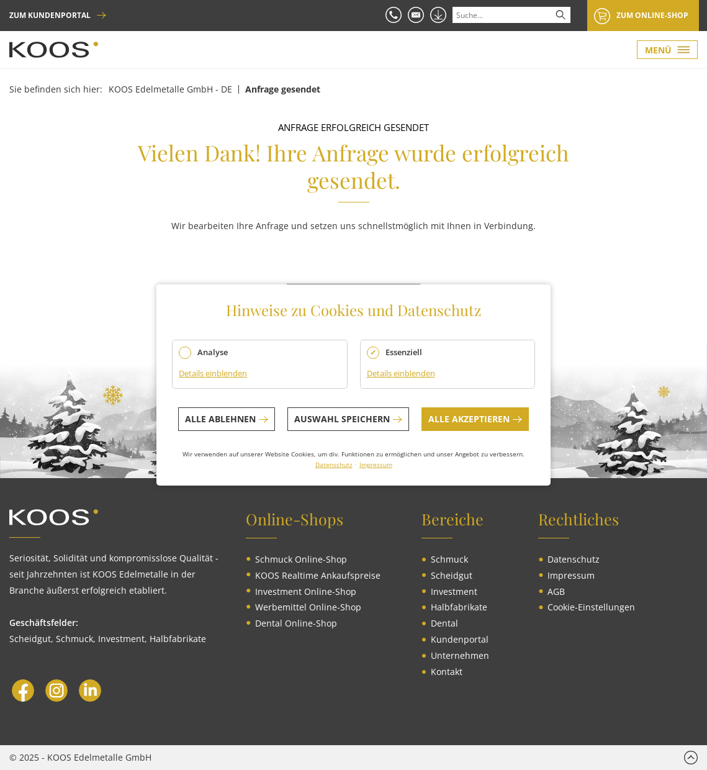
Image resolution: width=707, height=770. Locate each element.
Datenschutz (334, 464)
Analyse (212, 352)
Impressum (375, 464)
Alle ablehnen (220, 419)
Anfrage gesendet (282, 89)
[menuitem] (301, 559)
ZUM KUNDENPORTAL (50, 15)
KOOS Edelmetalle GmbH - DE (170, 89)
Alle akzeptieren (469, 419)
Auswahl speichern (342, 419)
